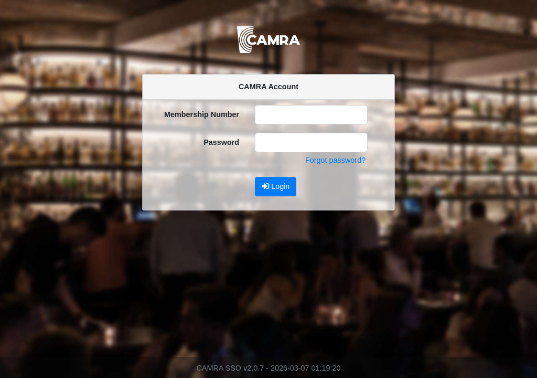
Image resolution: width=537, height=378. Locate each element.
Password (221, 142)
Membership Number (201, 114)
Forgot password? (335, 160)
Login (275, 186)
